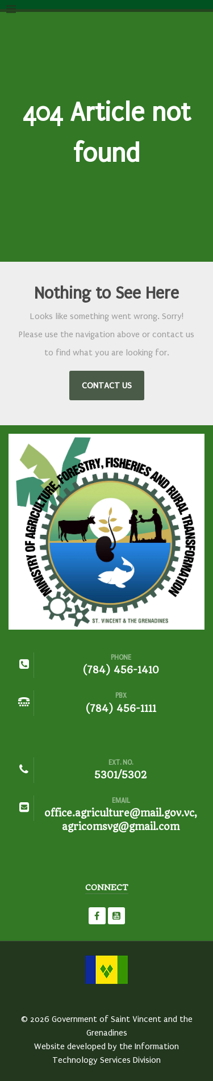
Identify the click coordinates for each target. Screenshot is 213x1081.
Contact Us (107, 385)
